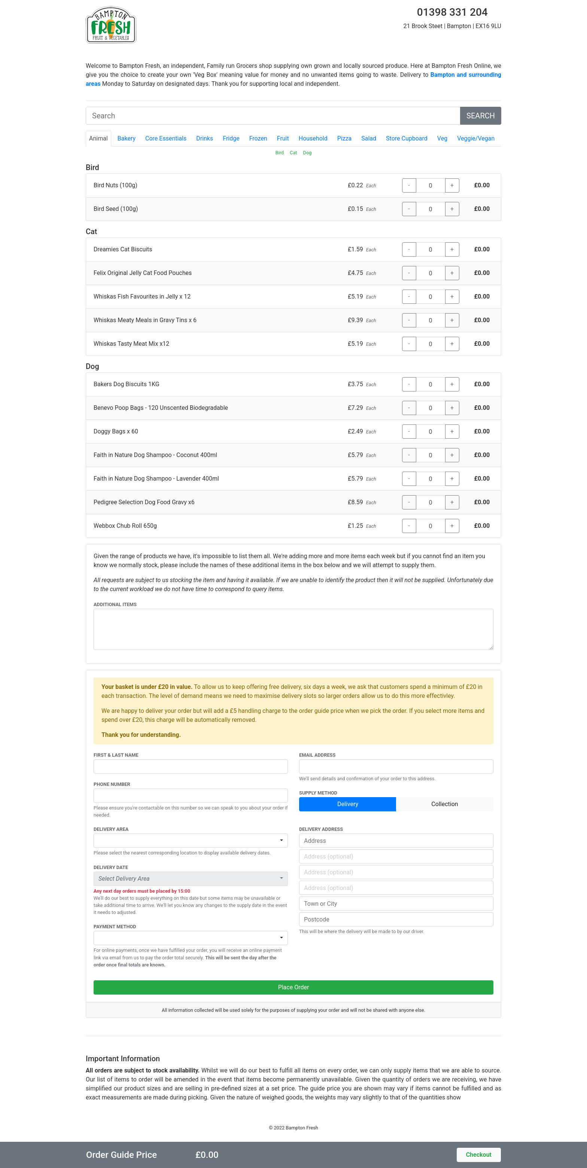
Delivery (347, 804)
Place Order (293, 987)
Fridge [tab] (231, 138)
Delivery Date (111, 867)
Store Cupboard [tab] (407, 138)
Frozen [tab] (258, 138)
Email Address (317, 755)
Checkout (479, 1154)
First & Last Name (116, 755)
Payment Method (115, 926)
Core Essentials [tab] (165, 138)
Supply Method (318, 793)
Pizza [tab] (344, 138)
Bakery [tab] (127, 138)
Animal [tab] (98, 138)
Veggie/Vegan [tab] (476, 138)
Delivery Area (111, 829)
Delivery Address (321, 829)
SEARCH (480, 115)
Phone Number (112, 784)
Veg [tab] (442, 138)
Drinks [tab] (204, 138)
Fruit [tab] (283, 138)
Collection (444, 804)
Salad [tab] (368, 138)
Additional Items (115, 604)
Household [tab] (313, 138)
